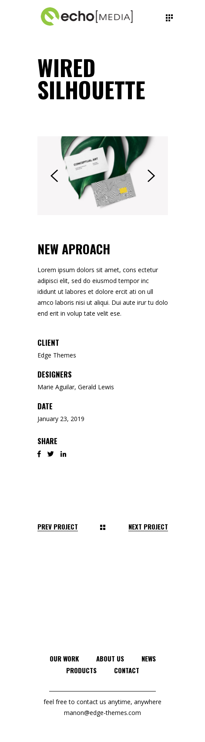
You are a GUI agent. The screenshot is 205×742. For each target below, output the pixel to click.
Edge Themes (56, 355)
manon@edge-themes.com (102, 712)
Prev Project (57, 526)
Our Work (64, 658)
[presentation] (54, 176)
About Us (110, 658)
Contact (126, 670)
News (148, 658)
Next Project (148, 526)
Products (81, 670)
